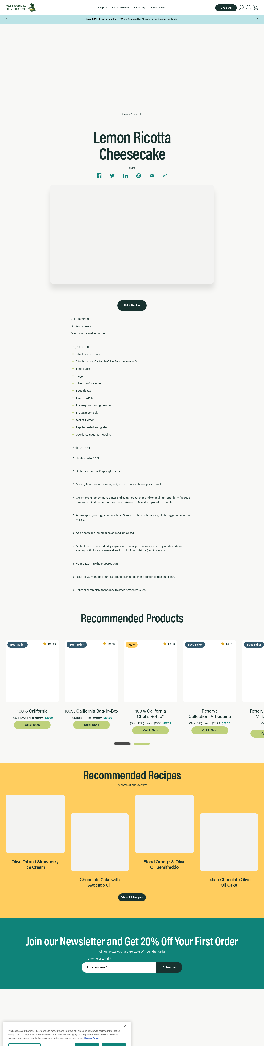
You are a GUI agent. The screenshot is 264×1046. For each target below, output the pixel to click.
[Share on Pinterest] (138, 175)
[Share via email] (151, 175)
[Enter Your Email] (119, 967)
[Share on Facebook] (99, 175)
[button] (102, 7)
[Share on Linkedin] (125, 175)
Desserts (137, 114)
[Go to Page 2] (142, 743)
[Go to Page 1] (122, 743)
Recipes (125, 114)
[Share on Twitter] (112, 175)
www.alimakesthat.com (92, 333)
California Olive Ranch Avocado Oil (116, 361)
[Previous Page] (6, 19)
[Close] (125, 1042)
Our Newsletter (146, 19)
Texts (174, 19)
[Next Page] (258, 19)
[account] (248, 8)
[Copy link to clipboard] (165, 175)
